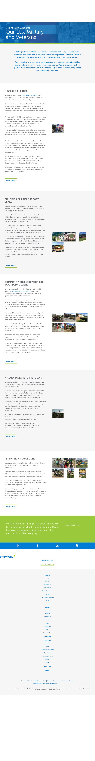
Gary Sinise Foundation (30, 83)
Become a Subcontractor (28, 668)
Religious (47, 611)
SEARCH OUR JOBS (72, 513)
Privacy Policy (41, 668)
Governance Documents (47, 637)
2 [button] (71, 145)
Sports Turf (47, 591)
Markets (47, 595)
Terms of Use (51, 668)
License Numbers (62, 668)
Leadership (47, 630)
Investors (47, 647)
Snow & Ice (47, 575)
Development (47, 569)
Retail (47, 617)
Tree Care (47, 582)
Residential (48, 614)
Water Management (47, 578)
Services (47, 563)
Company (47, 628)
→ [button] (89, 129)
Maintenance (47, 572)
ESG (47, 634)
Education (47, 601)
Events (47, 650)
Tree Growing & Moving (47, 585)
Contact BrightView (47, 552)
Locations (47, 654)
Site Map (71, 668)
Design (47, 565)
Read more (11, 168)
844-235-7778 (47, 548)
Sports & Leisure (47, 620)
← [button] (50, 129)
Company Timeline (47, 644)
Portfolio (47, 624)
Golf (47, 588)
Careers (47, 658)
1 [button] (68, 145)
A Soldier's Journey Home (21, 279)
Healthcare (47, 604)
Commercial (47, 597)
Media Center (47, 640)
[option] (70, 116)
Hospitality (48, 607)
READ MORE (11, 425)
